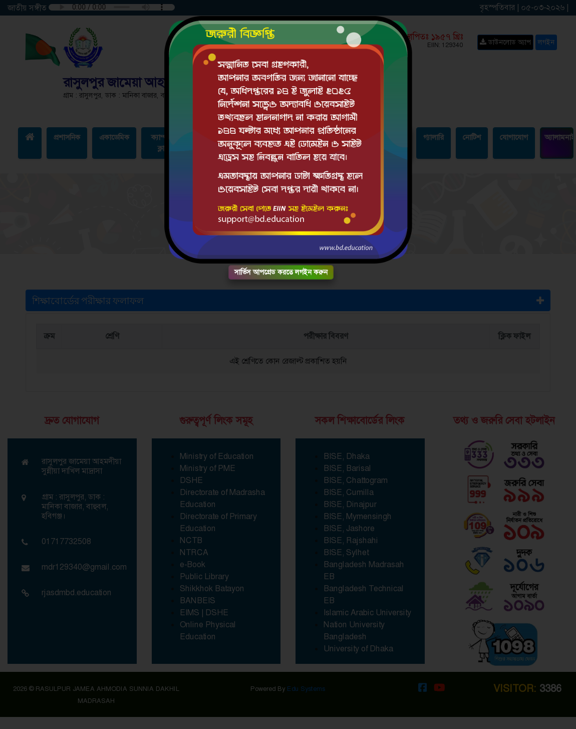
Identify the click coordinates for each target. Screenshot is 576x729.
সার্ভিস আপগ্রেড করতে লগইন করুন (281, 272)
